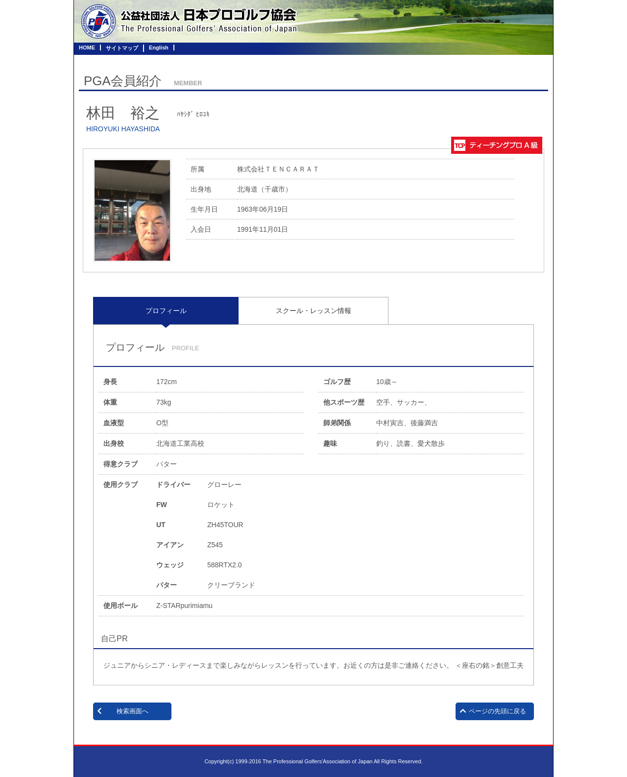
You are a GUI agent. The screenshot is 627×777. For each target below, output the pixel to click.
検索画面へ (132, 711)
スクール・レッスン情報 (313, 311)
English (159, 47)
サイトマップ (122, 48)
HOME (87, 47)
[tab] (166, 310)
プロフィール (166, 311)
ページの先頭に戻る (497, 711)
